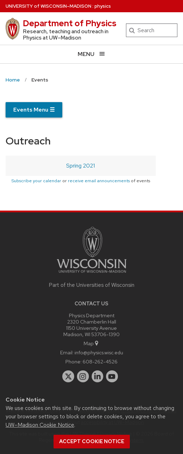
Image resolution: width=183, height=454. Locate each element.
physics (102, 6)
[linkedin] (98, 376)
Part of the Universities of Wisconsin (91, 285)
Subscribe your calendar (36, 181)
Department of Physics (70, 23)
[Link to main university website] (92, 274)
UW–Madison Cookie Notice (40, 424)
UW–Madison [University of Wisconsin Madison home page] (48, 6)
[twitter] (68, 376)
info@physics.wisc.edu (99, 352)
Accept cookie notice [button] (91, 441)
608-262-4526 (100, 361)
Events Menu (34, 109)
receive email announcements (99, 181)
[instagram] (83, 376)
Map (91, 343)
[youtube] (112, 376)
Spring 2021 (80, 165)
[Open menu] (91, 54)
